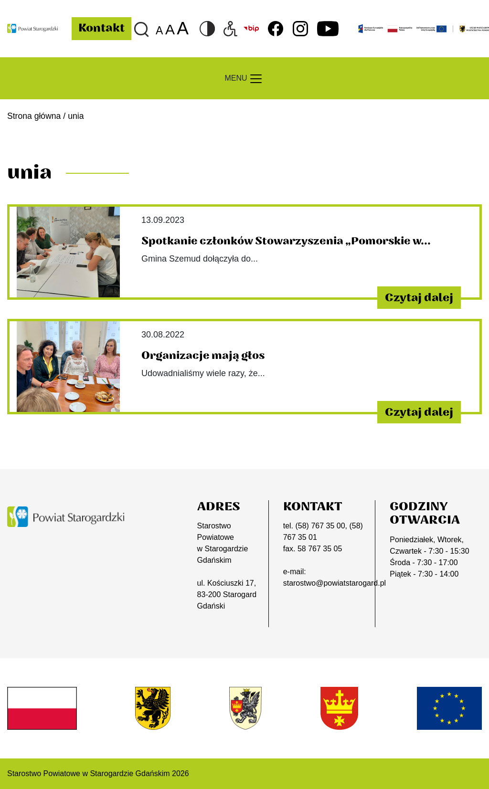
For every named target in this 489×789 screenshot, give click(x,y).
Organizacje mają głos (203, 355)
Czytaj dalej (418, 297)
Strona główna (34, 116)
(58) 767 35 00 (320, 526)
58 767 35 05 (320, 549)
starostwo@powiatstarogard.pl (334, 583)
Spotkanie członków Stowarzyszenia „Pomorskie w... (286, 241)
